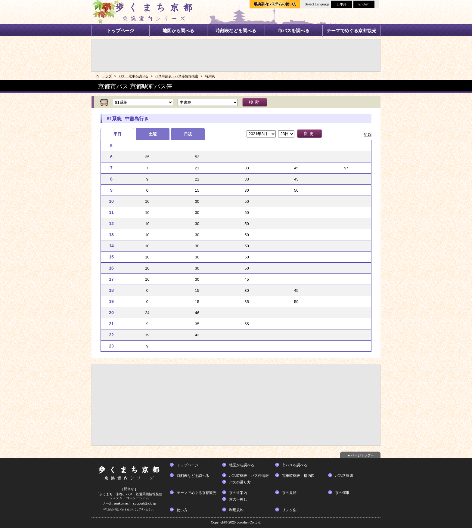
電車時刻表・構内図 (298, 476)
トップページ (120, 30)
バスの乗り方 (240, 482)
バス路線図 (344, 476)
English (364, 4)
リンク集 (289, 510)
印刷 (367, 135)
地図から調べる (178, 30)
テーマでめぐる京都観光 (351, 30)
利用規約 (236, 510)
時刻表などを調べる (236, 30)
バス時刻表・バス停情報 (249, 476)
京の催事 (342, 493)
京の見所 (289, 493)
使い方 (182, 510)
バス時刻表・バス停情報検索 (176, 76)
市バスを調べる (293, 30)
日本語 (341, 4)
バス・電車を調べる (133, 76)
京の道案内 (238, 493)
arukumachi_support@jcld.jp (135, 503)
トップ (107, 76)
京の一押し (238, 499)
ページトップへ (362, 455)
